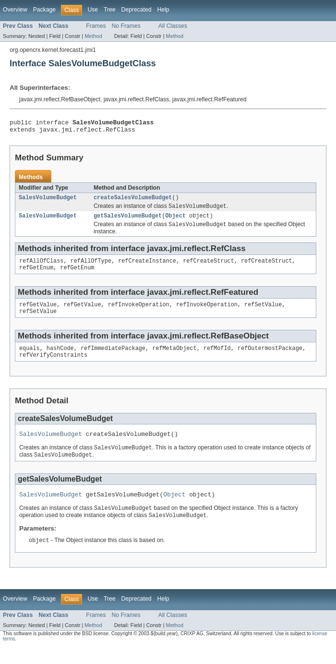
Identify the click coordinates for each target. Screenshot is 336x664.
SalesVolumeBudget (48, 201)
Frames (96, 26)
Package (44, 9)
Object (175, 221)
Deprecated (136, 9)
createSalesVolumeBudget (133, 201)
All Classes (172, 26)
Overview (15, 9)
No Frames (126, 26)
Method (93, 36)
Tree (110, 9)
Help (163, 9)
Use (92, 9)
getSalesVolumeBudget (128, 221)
